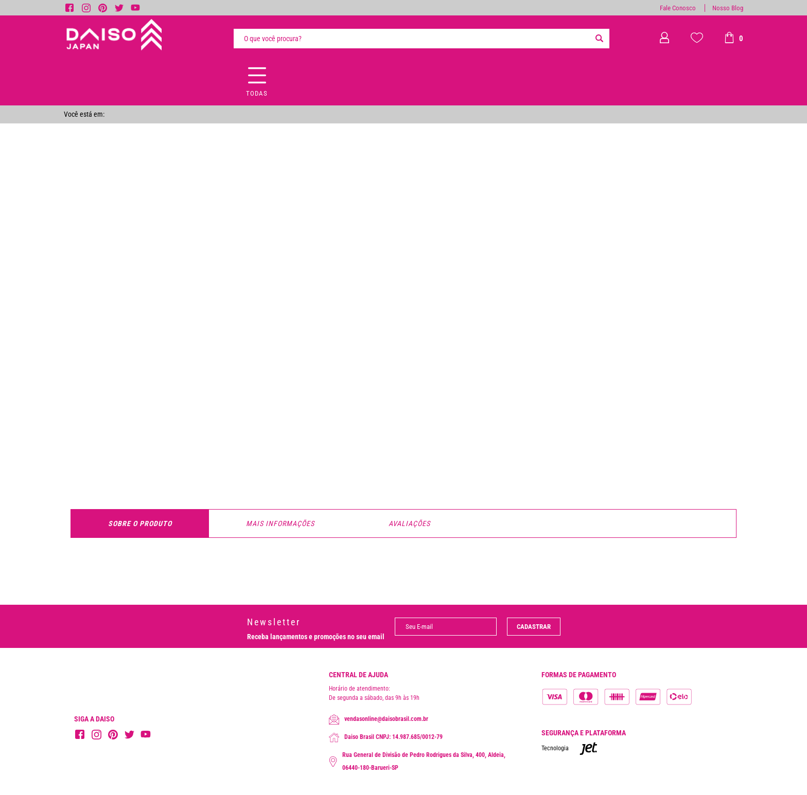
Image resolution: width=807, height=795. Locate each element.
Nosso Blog (727, 8)
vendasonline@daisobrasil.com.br (378, 719)
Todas (257, 93)
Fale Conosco (678, 8)
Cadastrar (534, 626)
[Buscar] (599, 38)
